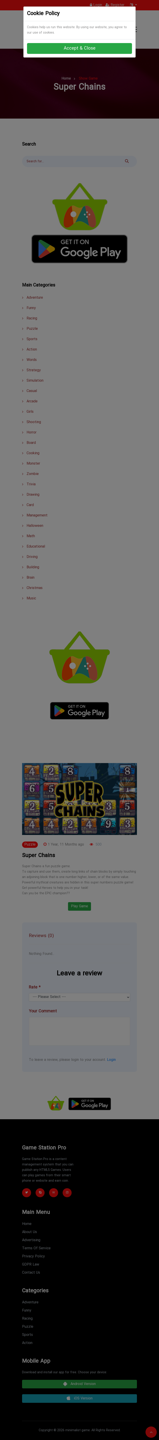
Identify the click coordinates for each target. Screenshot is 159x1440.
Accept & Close (79, 48)
